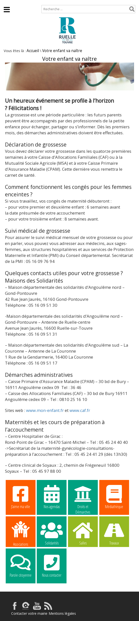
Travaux (114, 533)
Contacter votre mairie (29, 613)
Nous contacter (52, 565)
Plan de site (32, 2)
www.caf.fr (80, 410)
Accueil (8, 2)
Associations (21, 533)
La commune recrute (83, 565)
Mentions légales (62, 613)
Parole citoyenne (21, 565)
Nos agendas (52, 496)
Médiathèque (114, 496)
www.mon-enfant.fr (45, 410)
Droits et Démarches (83, 497)
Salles (83, 533)
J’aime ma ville (21, 496)
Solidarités (52, 533)
